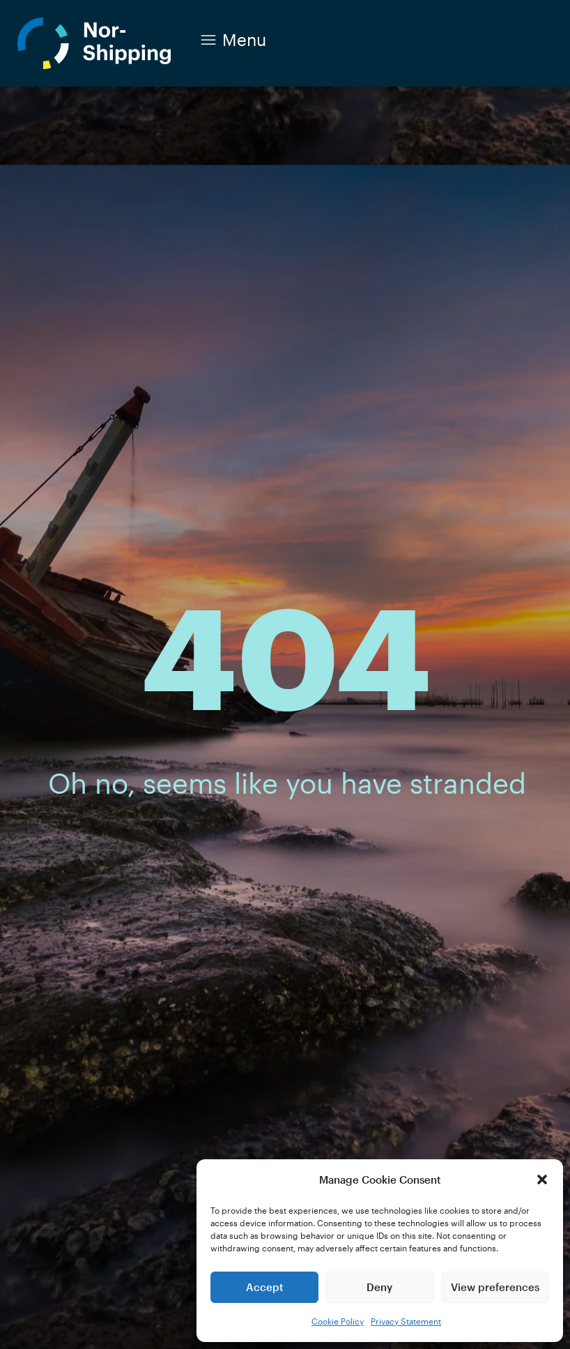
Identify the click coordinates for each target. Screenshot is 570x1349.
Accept (265, 1287)
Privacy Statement (406, 1321)
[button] (542, 1179)
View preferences (495, 1287)
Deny (379, 1287)
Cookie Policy (337, 1321)
